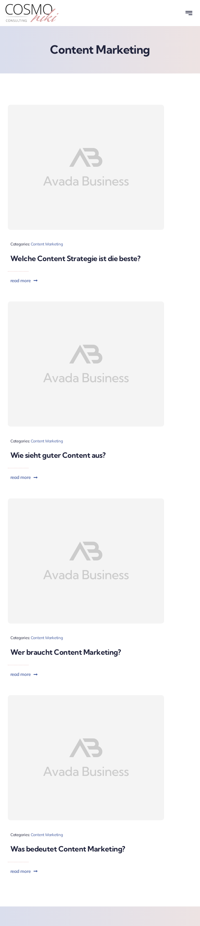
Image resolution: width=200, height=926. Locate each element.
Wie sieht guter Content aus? (57, 455)
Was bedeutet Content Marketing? (67, 848)
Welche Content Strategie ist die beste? (75, 258)
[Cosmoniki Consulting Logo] (32, 6)
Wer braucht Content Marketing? (65, 652)
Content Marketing (47, 244)
